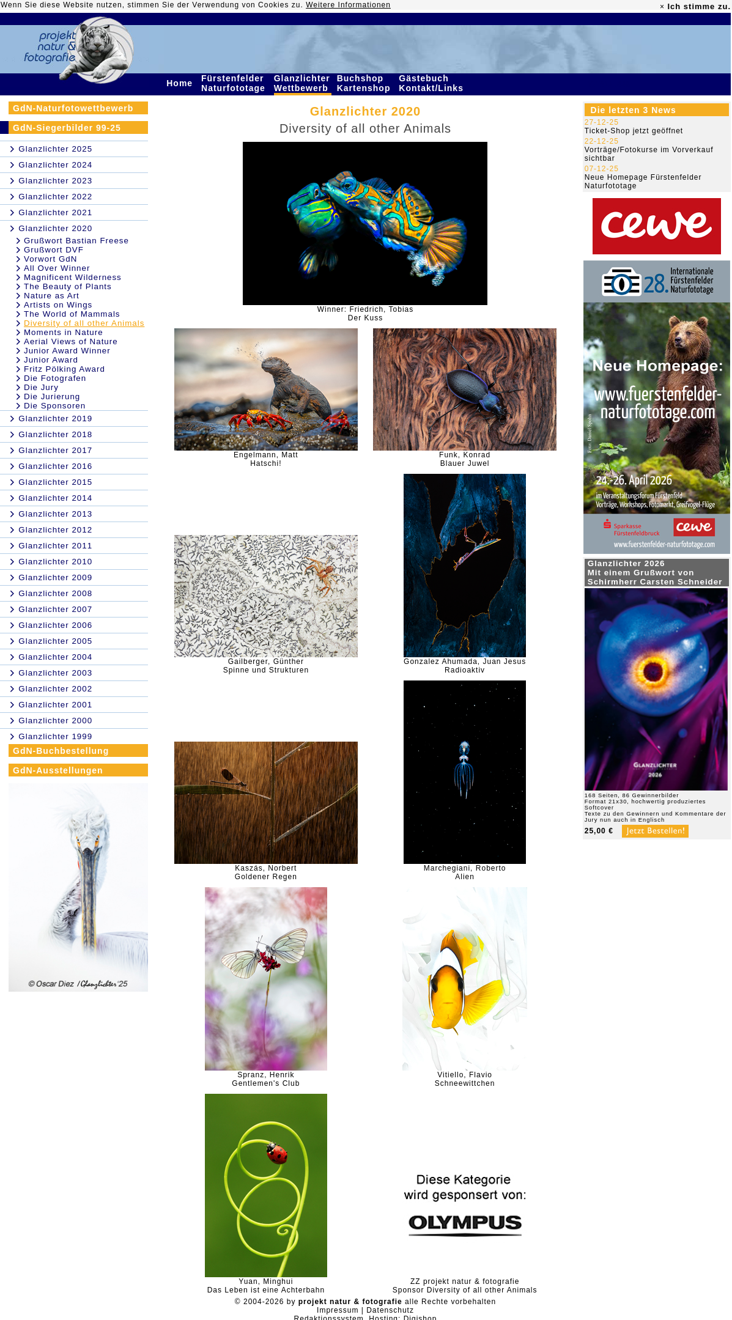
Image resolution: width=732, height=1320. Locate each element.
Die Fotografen (55, 378)
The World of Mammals (72, 314)
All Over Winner (57, 268)
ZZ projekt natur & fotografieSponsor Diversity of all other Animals (465, 1285)
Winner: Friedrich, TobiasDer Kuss (365, 313)
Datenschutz (390, 1310)
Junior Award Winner (67, 350)
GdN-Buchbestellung (61, 751)
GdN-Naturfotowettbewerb (73, 108)
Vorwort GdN (50, 259)
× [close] (662, 6)
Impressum (337, 1310)
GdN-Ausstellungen (58, 770)
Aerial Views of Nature (71, 341)
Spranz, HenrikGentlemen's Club (266, 1079)
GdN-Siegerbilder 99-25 (67, 128)
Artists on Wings (58, 304)
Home (181, 83)
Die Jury (41, 387)
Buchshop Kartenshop (365, 83)
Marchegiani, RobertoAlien (465, 872)
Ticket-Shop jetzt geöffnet (634, 131)
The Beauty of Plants (68, 286)
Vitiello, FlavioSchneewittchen (465, 1079)
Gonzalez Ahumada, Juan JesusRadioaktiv (465, 665)
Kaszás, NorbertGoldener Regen (266, 872)
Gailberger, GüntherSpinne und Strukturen (266, 665)
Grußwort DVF (54, 249)
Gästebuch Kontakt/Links (432, 83)
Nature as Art (51, 295)
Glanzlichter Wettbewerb (302, 83)
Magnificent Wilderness (73, 277)
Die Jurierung (52, 396)
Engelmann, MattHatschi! (266, 459)
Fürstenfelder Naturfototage (234, 83)
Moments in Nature (63, 332)
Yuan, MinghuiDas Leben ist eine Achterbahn (266, 1285)
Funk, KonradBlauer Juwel (464, 459)
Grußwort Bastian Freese (76, 240)
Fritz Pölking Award (64, 369)
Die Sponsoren (55, 405)
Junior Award (51, 359)
